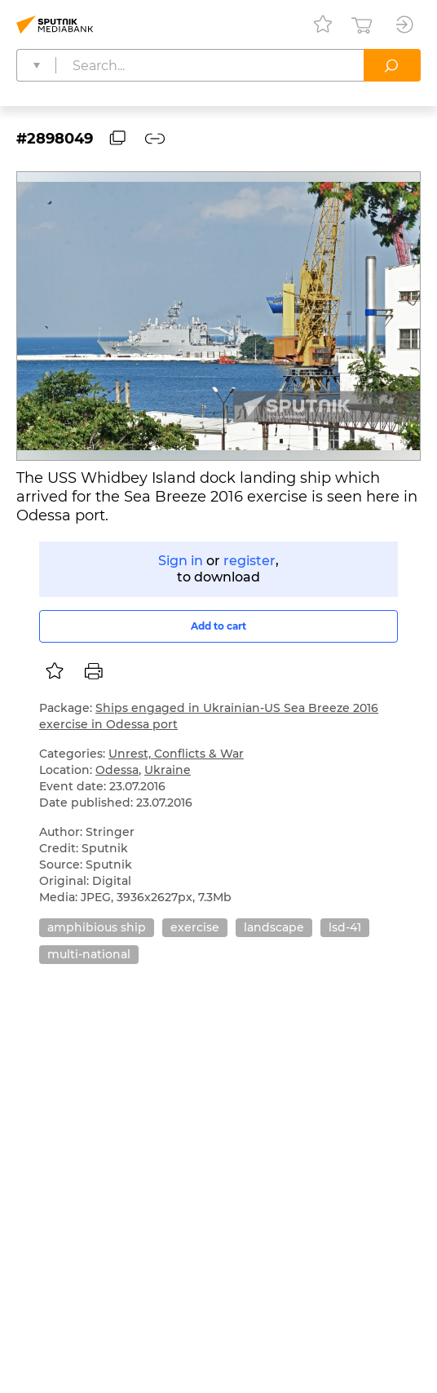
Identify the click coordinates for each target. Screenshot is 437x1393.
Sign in (180, 560)
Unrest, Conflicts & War (176, 753)
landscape (274, 927)
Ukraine (167, 770)
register (249, 560)
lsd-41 (345, 927)
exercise (194, 927)
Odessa (117, 770)
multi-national (88, 954)
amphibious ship (96, 927)
